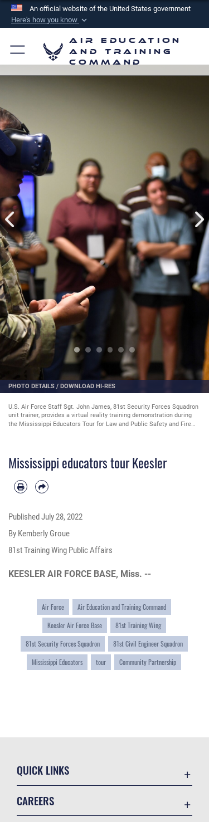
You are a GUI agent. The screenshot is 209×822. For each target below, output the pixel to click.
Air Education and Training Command (121, 607)
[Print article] (20, 486)
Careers (35, 800)
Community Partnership (147, 662)
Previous (10, 219)
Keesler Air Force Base (74, 625)
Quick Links (43, 770)
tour (101, 662)
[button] (50, 20)
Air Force (53, 607)
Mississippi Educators (57, 662)
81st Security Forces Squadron (63, 644)
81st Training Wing (138, 625)
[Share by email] (41, 486)
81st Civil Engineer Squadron (148, 644)
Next (199, 219)
